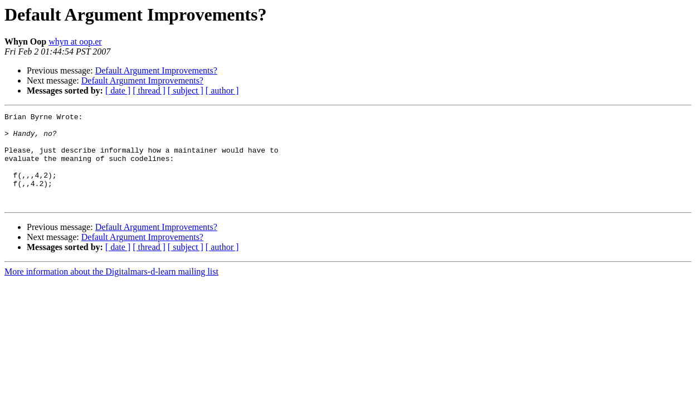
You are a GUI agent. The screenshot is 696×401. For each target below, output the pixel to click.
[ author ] (222, 90)
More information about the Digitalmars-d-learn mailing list (111, 290)
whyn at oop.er (75, 41)
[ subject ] (185, 90)
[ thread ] (149, 90)
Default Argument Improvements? (156, 70)
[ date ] (117, 90)
